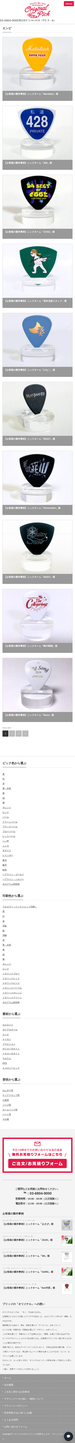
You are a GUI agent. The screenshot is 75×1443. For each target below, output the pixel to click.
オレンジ (6, 807)
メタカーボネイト (11, 1053)
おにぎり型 (7, 1090)
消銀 (4, 935)
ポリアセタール (10, 1029)
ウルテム (6, 1058)
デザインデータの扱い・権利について (23, 1398)
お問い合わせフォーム (15, 1426)
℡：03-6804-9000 (37, 1193)
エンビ (5, 1034)
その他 (5, 1119)
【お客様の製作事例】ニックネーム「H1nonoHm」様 (32, 508)
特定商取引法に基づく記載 (18, 1412)
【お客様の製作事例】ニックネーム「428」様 (28, 163)
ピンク (5, 812)
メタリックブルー (11, 973)
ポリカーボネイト (11, 1049)
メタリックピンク (11, 983)
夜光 (4, 860)
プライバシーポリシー (15, 1405)
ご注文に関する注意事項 (17, 1391)
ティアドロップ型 (11, 1095)
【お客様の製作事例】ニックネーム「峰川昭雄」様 (30, 646)
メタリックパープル (12, 988)
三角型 (5, 1100)
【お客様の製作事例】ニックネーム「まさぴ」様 (27, 1224)
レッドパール (8, 836)
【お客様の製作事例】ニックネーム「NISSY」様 (29, 439)
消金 (4, 926)
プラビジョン (8, 1044)
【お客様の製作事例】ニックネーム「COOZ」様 (29, 231)
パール (5, 817)
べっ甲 (5, 841)
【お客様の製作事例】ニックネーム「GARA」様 (27, 1272)
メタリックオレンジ (12, 993)
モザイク (6, 850)
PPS (4, 1063)
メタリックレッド (11, 978)
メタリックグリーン (12, 997)
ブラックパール (10, 826)
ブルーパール (8, 831)
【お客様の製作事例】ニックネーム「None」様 (29, 715)
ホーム (7, 1378)
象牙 (4, 865)
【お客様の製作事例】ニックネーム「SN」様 (26, 1256)
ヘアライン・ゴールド (13, 874)
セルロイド (7, 1025)
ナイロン (6, 1039)
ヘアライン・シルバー (13, 879)
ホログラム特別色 (11, 884)
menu (69, 3)
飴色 (4, 870)
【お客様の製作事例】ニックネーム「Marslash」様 (31, 94)
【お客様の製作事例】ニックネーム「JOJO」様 (27, 1240)
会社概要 (8, 1385)
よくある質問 (11, 1419)
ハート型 (6, 1114)
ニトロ (5, 846)
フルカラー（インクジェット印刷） (19, 906)
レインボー (7, 855)
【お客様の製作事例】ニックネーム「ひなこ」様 (29, 370)
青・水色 (6, 788)
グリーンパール (10, 822)
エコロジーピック (11, 1068)
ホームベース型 (10, 1110)
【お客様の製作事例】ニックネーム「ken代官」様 (28, 1287)
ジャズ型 (6, 1105)
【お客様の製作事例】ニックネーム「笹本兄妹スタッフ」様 (35, 301)
